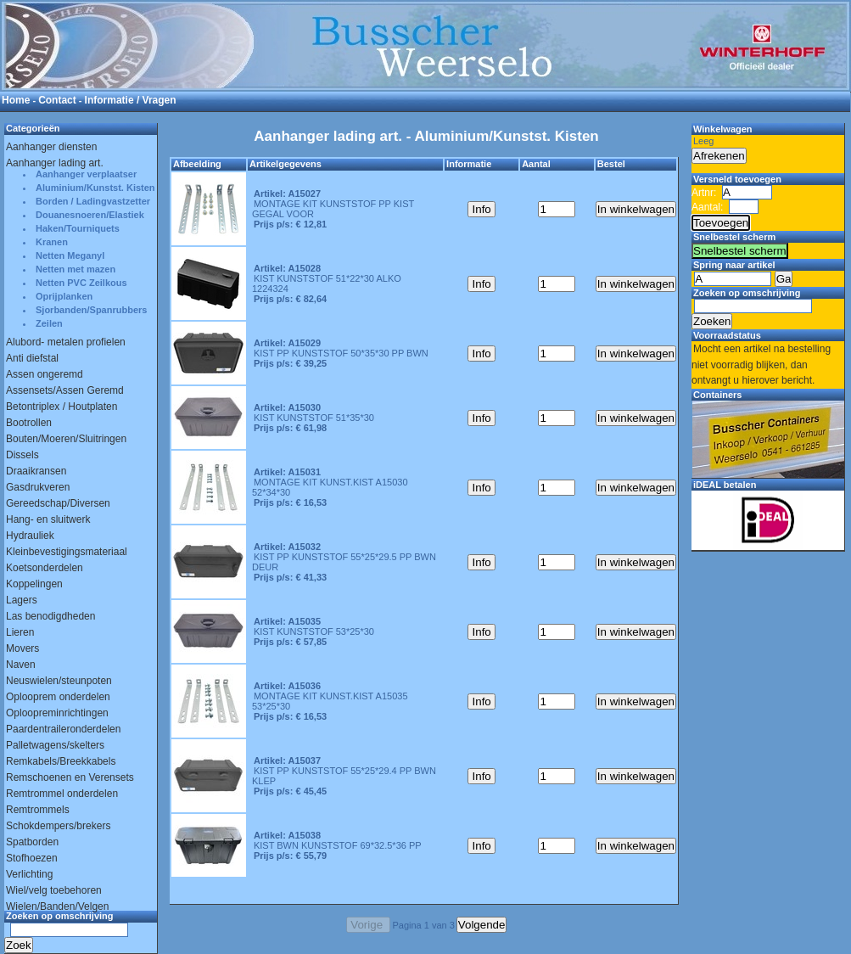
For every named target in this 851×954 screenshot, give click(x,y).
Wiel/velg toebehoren (54, 890)
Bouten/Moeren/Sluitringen (66, 439)
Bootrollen (29, 423)
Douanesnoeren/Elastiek (90, 215)
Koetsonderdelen (44, 568)
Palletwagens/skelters (55, 745)
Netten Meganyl (70, 255)
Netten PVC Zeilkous (81, 283)
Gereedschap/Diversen (58, 503)
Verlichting (29, 874)
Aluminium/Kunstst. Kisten (95, 187)
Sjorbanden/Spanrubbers (91, 310)
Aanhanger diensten (51, 147)
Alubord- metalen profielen (66, 342)
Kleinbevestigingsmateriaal (66, 552)
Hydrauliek (30, 536)
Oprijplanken (64, 296)
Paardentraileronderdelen (63, 729)
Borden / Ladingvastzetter (93, 201)
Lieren (20, 632)
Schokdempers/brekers (58, 826)
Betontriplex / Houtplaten (61, 406)
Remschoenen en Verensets (70, 777)
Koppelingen (34, 584)
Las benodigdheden (50, 616)
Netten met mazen (75, 269)
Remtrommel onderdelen (62, 794)
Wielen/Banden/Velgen (57, 906)
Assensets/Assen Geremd (65, 390)
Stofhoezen (32, 858)
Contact (57, 100)
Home (16, 100)
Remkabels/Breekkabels (60, 761)
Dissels (22, 455)
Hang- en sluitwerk (48, 519)
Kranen (52, 242)
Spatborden (32, 842)
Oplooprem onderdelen (58, 697)
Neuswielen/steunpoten (59, 681)
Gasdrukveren (38, 487)
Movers (22, 648)
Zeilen (49, 323)
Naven (21, 665)
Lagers (21, 600)
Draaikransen (36, 471)
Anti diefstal (32, 358)
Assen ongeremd (44, 374)
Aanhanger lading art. (55, 163)
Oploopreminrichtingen (57, 713)
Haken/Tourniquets (78, 228)
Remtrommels (38, 810)
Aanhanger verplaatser (86, 174)
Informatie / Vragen (130, 100)
